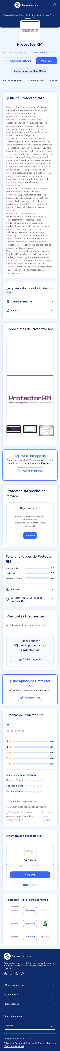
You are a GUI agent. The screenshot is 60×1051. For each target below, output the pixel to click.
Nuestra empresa (30, 985)
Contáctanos (30, 1004)
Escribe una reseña (48, 816)
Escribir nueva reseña (44, 53)
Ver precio (46, 60)
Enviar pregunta (30, 659)
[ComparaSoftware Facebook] (17, 973)
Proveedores (30, 995)
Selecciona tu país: (14, 1016)
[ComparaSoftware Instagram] (22, 973)
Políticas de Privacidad (14, 1043)
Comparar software (18, 61)
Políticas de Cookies (35, 1043)
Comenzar (30, 535)
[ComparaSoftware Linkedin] (5, 973)
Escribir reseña (30, 698)
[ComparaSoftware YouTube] (11, 973)
